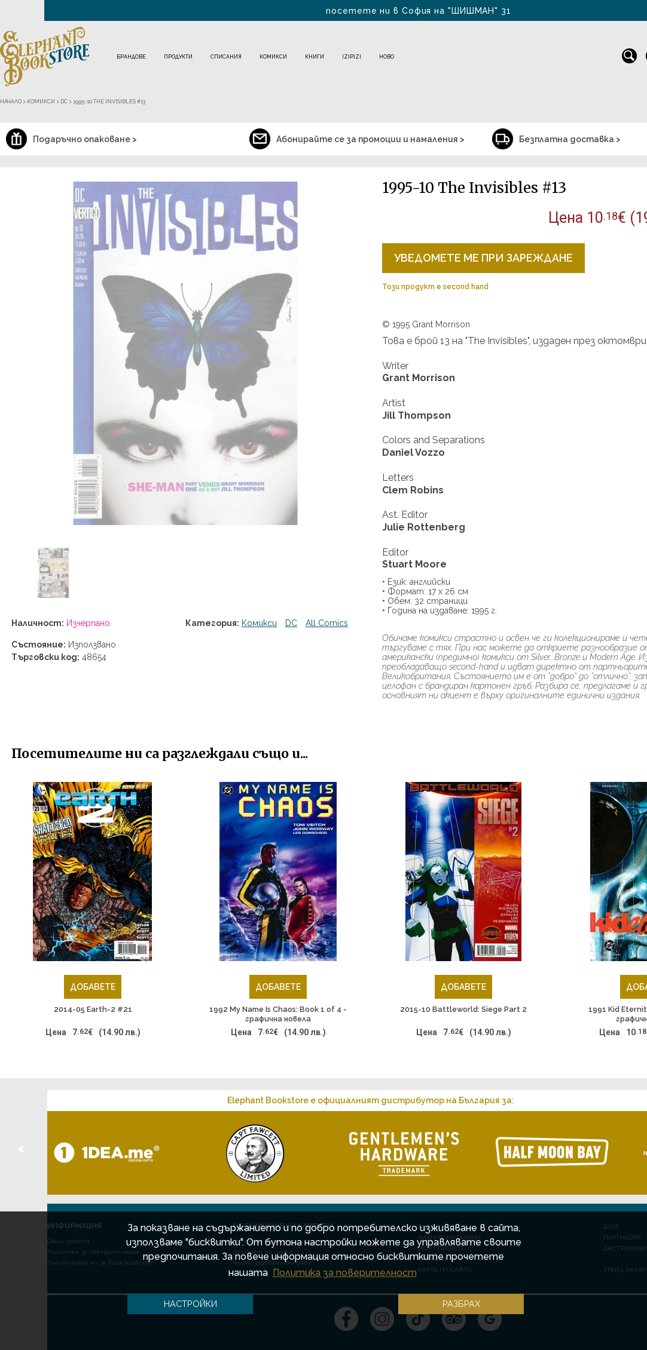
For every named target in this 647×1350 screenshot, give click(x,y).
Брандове (131, 57)
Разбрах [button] (461, 1304)
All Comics (327, 623)
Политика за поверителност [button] (345, 1272)
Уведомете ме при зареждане (483, 257)
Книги (314, 57)
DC (291, 623)
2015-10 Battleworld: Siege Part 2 (463, 1009)
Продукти (178, 57)
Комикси (273, 57)
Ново (386, 57)
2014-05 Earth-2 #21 (93, 1009)
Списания (226, 57)
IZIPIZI (351, 57)
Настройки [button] (190, 1304)
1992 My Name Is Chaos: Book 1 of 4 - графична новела (278, 1014)
